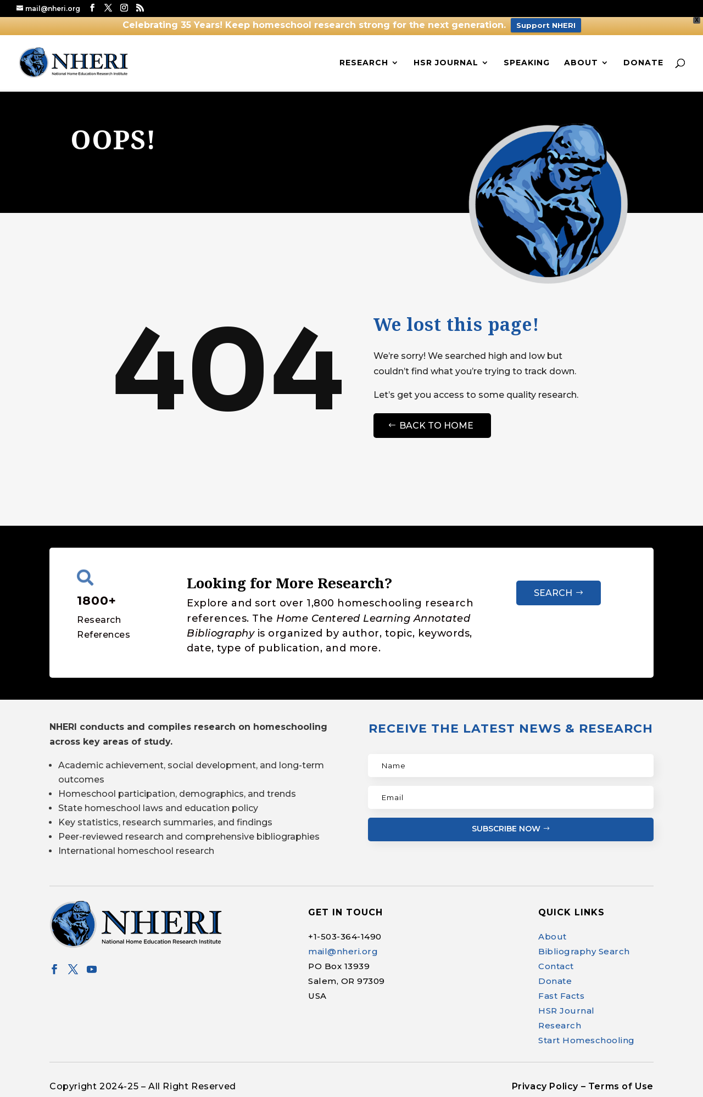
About (581, 63)
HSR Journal (446, 63)
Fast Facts (561, 996)
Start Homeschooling (586, 1040)
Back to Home (436, 425)
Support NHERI (546, 25)
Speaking (527, 63)
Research (363, 63)
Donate (643, 63)
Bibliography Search (584, 951)
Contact (556, 966)
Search (553, 593)
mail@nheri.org (343, 951)
